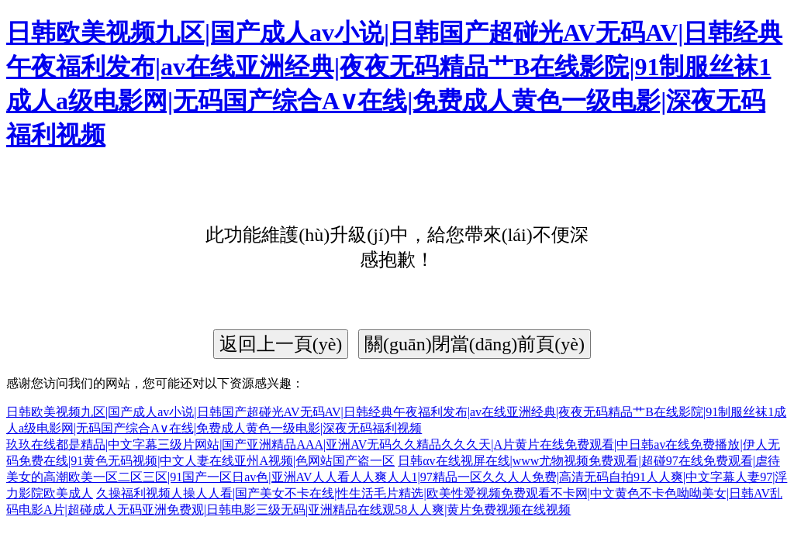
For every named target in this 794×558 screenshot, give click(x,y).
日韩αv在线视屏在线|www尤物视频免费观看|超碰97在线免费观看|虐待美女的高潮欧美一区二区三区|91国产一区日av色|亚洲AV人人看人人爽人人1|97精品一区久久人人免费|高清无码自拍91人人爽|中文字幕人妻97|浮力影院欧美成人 (396, 477)
